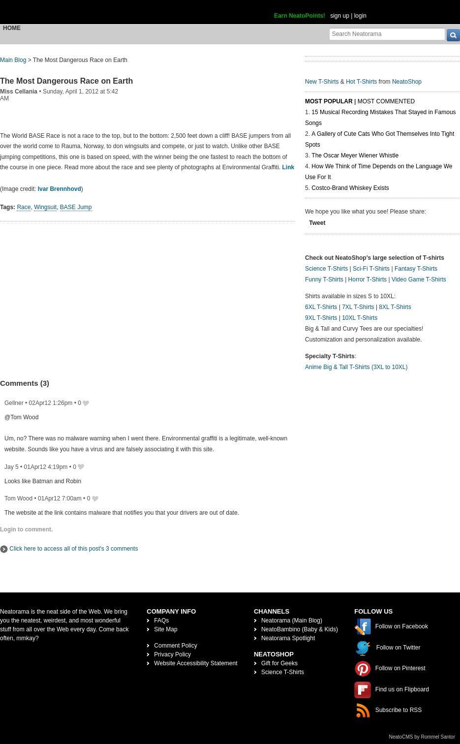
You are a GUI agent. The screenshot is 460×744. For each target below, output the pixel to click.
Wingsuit (45, 207)
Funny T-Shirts (324, 279)
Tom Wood (18, 498)
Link (288, 167)
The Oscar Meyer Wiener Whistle (355, 155)
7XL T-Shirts (358, 307)
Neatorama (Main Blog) (291, 620)
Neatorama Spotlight (288, 638)
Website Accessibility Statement (195, 663)
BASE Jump (76, 207)
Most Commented (386, 101)
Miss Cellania (18, 91)
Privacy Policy (172, 654)
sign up (339, 15)
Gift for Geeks (279, 663)
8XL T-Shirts (395, 307)
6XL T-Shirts (321, 307)
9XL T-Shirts (321, 317)
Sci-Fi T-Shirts (371, 268)
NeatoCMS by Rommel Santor (422, 737)
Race (24, 207)
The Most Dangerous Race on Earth (66, 81)
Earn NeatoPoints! (299, 15)
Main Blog (13, 60)
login (360, 15)
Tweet (317, 222)
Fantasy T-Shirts (416, 268)
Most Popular (329, 101)
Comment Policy (175, 645)
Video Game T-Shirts (419, 279)
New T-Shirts (321, 81)
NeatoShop (407, 81)
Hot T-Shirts (361, 81)
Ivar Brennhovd (59, 189)
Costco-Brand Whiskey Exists (350, 188)
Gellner (14, 403)
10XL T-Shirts (359, 317)
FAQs (161, 620)
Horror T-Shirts (367, 279)
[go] (453, 35)
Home (12, 28)
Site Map (165, 629)
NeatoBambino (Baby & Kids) (299, 629)
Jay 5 (11, 467)
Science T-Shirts (326, 268)
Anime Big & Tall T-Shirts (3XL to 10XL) (356, 367)
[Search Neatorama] (387, 34)
